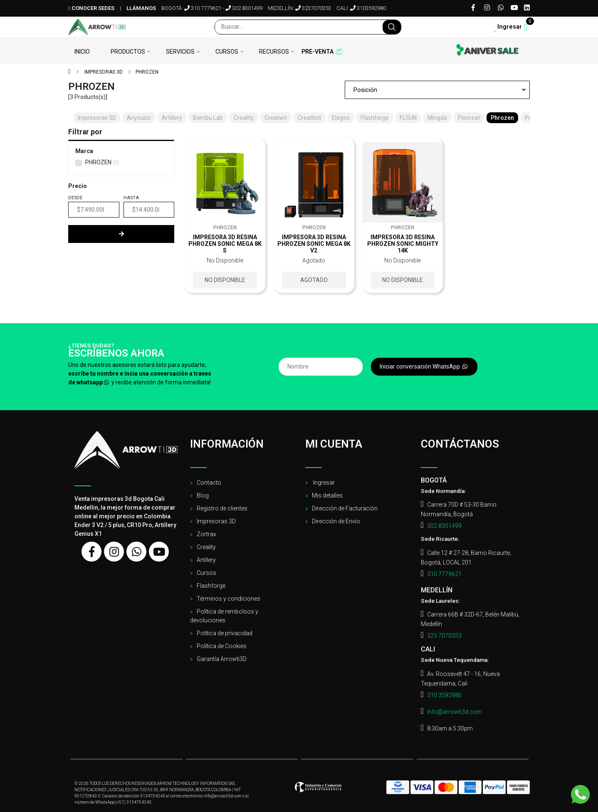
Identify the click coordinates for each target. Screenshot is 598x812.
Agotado (314, 280)
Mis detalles (327, 495)
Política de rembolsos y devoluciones (224, 616)
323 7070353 (444, 635)
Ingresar (323, 482)
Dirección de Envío (336, 521)
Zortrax (206, 534)
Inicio (82, 52)
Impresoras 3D (103, 72)
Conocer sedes (91, 8)
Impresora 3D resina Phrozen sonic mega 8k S (225, 244)
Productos (128, 52)
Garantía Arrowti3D (222, 659)
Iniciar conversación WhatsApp (424, 366)
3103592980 (368, 8)
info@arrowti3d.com (454, 711)
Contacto (209, 482)
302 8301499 (243, 8)
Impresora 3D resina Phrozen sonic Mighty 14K (402, 244)
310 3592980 (444, 695)
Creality (206, 547)
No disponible (225, 280)
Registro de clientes (222, 508)
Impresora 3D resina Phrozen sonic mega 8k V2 (314, 244)
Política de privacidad (224, 633)
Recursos (274, 52)
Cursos (226, 52)
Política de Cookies (222, 646)
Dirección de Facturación (345, 508)
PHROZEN (98, 162)
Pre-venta (317, 52)
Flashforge (211, 585)
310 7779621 (202, 8)
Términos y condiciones (228, 598)
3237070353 (313, 8)
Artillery (206, 560)
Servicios (180, 52)
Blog (203, 495)
